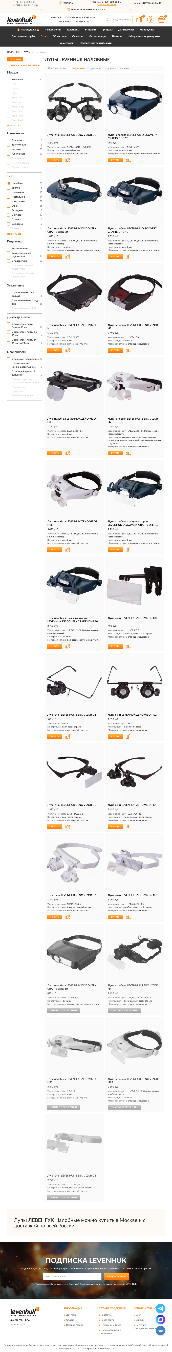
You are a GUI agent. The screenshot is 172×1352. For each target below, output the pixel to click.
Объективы (60, 36)
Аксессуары (67, 43)
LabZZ (15, 89)
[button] (106, 4)
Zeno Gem (17, 102)
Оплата (70, 1320)
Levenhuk (34, 5)
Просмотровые (20, 167)
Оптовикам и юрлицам (81, 17)
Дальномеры (126, 29)
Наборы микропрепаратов (144, 36)
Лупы (43, 36)
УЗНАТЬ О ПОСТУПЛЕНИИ (64, 1011)
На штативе (18, 201)
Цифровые (17, 224)
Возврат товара (74, 1325)
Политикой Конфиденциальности (84, 1284)
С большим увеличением (25, 359)
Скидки (140, 1320)
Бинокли (90, 29)
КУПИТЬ (55, 160)
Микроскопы (53, 29)
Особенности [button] (16, 352)
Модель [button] (13, 72)
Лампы (15, 228)
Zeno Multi (17, 116)
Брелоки (16, 188)
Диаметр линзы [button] (18, 317)
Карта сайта (107, 1320)
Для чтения (18, 158)
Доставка (71, 1315)
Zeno (14, 93)
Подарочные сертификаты (96, 43)
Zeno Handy (18, 107)
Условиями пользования (114, 1284)
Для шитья (18, 140)
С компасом (18, 387)
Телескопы (73, 29)
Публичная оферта (111, 1325)
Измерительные (20, 163)
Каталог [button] (56, 17)
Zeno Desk (17, 98)
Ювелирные (18, 154)
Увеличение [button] (15, 285)
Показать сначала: (58, 68)
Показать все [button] (14, 126)
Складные (17, 210)
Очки (14, 206)
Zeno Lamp (17, 111)
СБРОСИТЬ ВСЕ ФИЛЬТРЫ (25, 65)
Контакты (82, 22)
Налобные (17, 183)
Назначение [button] (15, 133)
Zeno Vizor (17, 80)
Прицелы (107, 29)
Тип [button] (9, 176)
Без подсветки (20, 248)
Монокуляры (147, 29)
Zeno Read (17, 120)
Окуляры (77, 36)
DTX (14, 84)
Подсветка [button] (14, 241)
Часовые (16, 149)
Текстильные (19, 145)
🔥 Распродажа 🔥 (28, 29)
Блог (138, 1315)
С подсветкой (19, 261)
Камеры (117, 36)
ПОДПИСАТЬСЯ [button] (116, 1276)
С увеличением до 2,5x (24, 308)
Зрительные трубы (23, 36)
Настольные (18, 197)
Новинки (65, 22)
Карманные (18, 192)
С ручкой (17, 215)
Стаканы (16, 219)
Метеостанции (97, 36)
